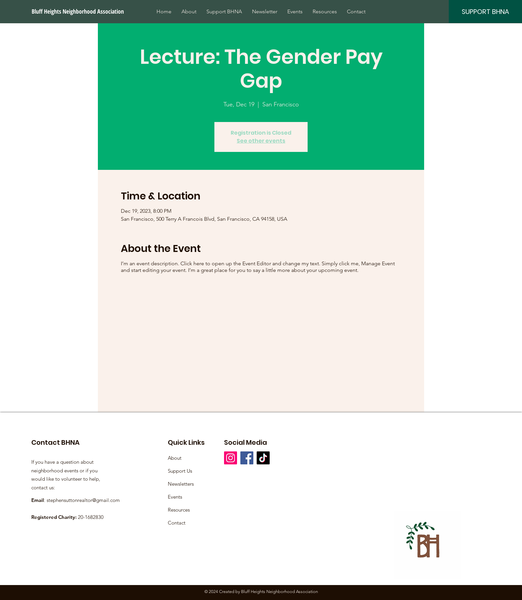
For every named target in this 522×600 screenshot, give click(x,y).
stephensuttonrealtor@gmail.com (83, 500)
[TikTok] (263, 457)
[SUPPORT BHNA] (485, 11)
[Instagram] (230, 457)
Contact (176, 523)
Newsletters (181, 484)
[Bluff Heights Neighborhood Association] (78, 11)
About (174, 458)
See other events (261, 141)
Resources (179, 510)
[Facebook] (246, 457)
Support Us (180, 471)
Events (175, 497)
